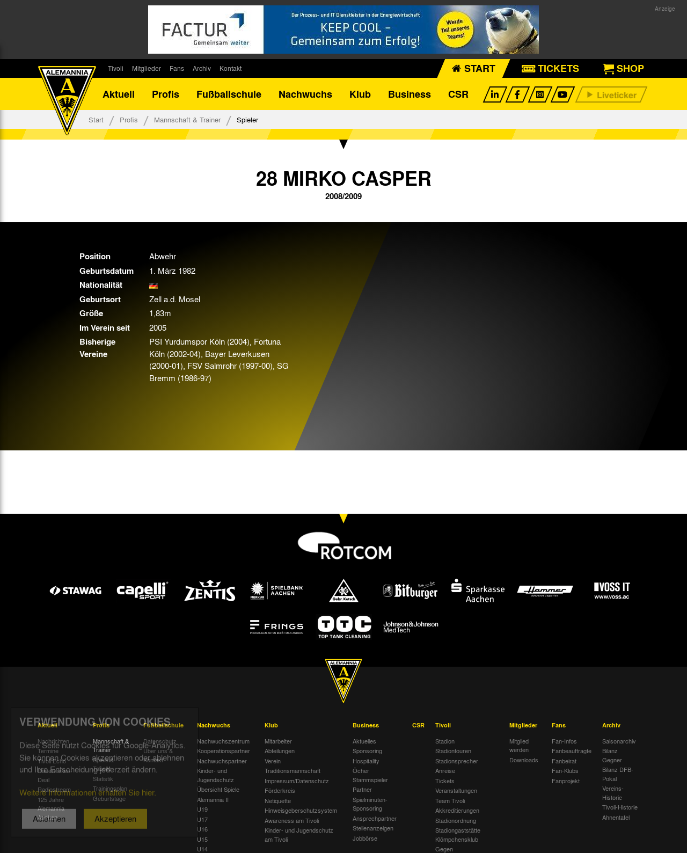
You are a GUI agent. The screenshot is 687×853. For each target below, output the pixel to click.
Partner (362, 789)
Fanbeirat (564, 760)
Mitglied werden (519, 745)
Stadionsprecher (456, 760)
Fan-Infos (564, 741)
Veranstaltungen (456, 790)
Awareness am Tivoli (292, 820)
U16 (202, 829)
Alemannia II (213, 799)
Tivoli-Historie (620, 807)
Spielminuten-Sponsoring (370, 804)
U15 (202, 839)
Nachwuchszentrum (223, 741)
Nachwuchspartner (222, 760)
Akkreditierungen (457, 810)
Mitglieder (146, 68)
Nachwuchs (305, 94)
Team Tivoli (450, 800)
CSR (458, 94)
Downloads (523, 759)
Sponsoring (367, 750)
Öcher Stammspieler (370, 775)
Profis (165, 94)
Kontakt (231, 68)
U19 (202, 809)
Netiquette (278, 800)
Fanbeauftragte (571, 750)
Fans (177, 68)
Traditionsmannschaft (292, 770)
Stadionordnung (455, 820)
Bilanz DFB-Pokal (617, 774)
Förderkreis (280, 790)
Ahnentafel (616, 817)
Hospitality (366, 760)
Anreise (445, 770)
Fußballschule (228, 94)
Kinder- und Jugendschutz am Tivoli (299, 834)
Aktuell (119, 94)
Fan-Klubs (565, 770)
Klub (360, 94)
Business (409, 94)
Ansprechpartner (375, 818)
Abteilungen (280, 750)
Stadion (445, 741)
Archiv (202, 68)
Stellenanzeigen (373, 827)
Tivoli (115, 68)
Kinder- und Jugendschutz (215, 775)
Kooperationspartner (223, 750)
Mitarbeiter (278, 741)
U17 (202, 819)
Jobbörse (365, 838)
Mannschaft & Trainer (187, 119)
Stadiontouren (453, 750)
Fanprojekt (566, 780)
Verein (273, 760)
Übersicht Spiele (218, 789)
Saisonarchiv (619, 741)
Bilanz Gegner (612, 755)
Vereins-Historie (613, 792)
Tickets (445, 780)
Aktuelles (364, 741)
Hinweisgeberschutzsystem (301, 810)
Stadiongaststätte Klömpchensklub (457, 834)
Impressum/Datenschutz (297, 780)
